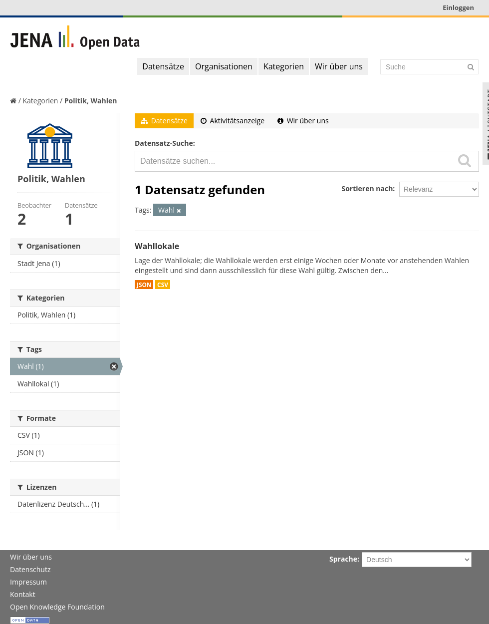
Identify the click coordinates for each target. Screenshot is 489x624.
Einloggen (458, 7)
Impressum (28, 582)
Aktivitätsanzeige (232, 120)
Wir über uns (339, 66)
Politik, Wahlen (90, 100)
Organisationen (223, 66)
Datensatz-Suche (164, 143)
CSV (162, 285)
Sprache (343, 559)
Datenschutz (30, 569)
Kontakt (22, 594)
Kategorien (283, 66)
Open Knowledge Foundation (57, 607)
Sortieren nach (367, 188)
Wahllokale (157, 246)
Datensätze (163, 66)
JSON (144, 285)
